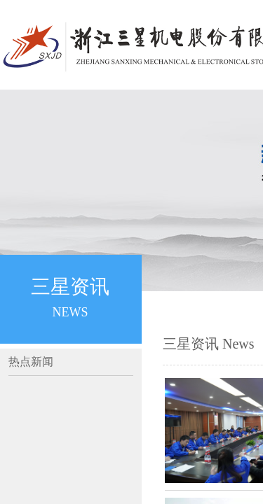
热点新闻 (30, 362)
